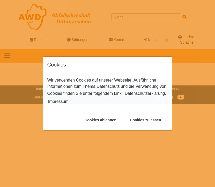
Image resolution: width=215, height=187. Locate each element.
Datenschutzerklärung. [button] (145, 93)
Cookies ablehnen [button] (100, 120)
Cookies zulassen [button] (145, 120)
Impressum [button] (58, 101)
